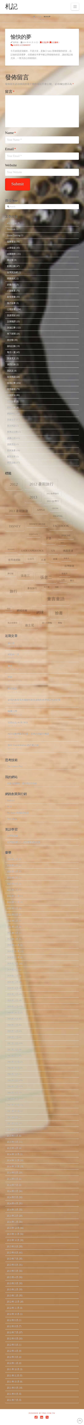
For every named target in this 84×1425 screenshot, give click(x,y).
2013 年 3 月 (12, 1283)
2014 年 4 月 (12, 1203)
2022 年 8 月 (12, 914)
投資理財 (11, 315)
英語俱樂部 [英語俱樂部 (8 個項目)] (12, 623)
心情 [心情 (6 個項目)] (63, 580)
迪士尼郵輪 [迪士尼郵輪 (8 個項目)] (47, 623)
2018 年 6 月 (12, 1031)
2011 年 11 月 (13, 1375)
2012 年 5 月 (12, 1344)
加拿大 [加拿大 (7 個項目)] (66, 558)
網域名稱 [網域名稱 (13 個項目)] (22, 610)
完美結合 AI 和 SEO (18, 722)
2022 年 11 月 (13, 896)
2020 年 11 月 (13, 951)
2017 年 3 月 (12, 1043)
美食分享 (11, 420)
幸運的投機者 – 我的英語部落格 (22, 783)
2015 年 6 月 (12, 1135)
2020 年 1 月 (12, 1006)
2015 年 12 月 (13, 1105)
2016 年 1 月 (12, 1099)
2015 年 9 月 (12, 1117)
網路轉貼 (11, 413)
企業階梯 (11, 254)
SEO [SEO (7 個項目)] (62, 543)
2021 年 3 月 (12, 933)
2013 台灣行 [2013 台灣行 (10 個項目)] (53, 501)
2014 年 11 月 (13, 1160)
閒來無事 (11, 450)
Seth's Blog (12, 819)
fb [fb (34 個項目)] (48, 538)
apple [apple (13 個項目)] (41, 509)
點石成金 (12, 688)
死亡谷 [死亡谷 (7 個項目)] (46, 587)
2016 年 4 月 (12, 1092)
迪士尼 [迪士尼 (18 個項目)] (29, 625)
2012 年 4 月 (12, 1351)
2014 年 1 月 (12, 1222)
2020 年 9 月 (12, 963)
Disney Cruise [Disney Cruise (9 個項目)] (37, 524)
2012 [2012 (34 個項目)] (14, 484)
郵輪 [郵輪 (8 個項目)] (60, 623)
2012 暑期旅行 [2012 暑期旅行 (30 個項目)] (41, 484)
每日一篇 (11, 352)
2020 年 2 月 (12, 1000)
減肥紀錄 (11, 364)
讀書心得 (11, 438)
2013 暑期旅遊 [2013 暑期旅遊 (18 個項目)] (18, 511)
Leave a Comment (21, 45)
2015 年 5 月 (12, 1142)
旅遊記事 (11, 327)
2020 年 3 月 (12, 994)
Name (10, 133)
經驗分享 (11, 407)
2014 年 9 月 (12, 1172)
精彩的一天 (13, 654)
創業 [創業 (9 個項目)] (55, 559)
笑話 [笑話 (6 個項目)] (8, 608)
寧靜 (10, 677)
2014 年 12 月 (13, 1154)
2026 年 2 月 (12, 859)
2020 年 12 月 (13, 945)
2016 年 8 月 (12, 1080)
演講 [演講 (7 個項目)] (57, 587)
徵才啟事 (11, 303)
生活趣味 (54, 42)
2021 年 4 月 (12, 927)
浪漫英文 (11, 358)
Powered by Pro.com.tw (42, 1413)
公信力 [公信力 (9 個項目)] (31, 559)
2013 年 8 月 (12, 1252)
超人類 (11, 643)
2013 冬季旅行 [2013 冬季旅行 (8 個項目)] (52, 494)
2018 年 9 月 (12, 1019)
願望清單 (11, 456)
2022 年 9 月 (12, 908)
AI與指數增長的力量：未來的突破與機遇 (28, 733)
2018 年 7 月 (12, 1025)
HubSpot (11, 800)
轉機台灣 (12, 711)
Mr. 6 (9, 806)
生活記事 (44, 42)
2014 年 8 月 (12, 1179)
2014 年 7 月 (12, 1185)
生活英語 (11, 377)
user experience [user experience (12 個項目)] (32, 550)
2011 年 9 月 (12, 1387)
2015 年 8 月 (12, 1123)
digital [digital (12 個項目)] (58, 516)
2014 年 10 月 (13, 1166)
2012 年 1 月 (12, 1363)
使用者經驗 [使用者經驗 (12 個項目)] (14, 559)
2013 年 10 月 (13, 1240)
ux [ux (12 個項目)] (53, 550)
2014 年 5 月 (12, 1197)
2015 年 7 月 (12, 1129)
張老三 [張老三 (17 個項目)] (25, 575)
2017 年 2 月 (12, 1049)
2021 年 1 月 (12, 939)
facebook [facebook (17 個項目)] (61, 525)
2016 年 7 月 (12, 1086)
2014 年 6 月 (12, 1191)
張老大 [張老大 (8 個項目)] (65, 574)
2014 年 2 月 (12, 1215)
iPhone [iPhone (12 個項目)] (66, 535)
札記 (11, 6)
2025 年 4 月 (12, 871)
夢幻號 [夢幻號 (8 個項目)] (10, 574)
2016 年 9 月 (12, 1074)
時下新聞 (11, 333)
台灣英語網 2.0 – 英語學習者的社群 (23, 842)
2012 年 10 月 (13, 1314)
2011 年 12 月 (13, 1369)
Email (10, 149)
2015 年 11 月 (13, 1111)
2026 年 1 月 (12, 865)
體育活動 (11, 463)
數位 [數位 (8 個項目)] (72, 580)
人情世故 (11, 248)
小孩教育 (11, 290)
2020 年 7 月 (12, 976)
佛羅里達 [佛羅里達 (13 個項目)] (68, 550)
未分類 (10, 340)
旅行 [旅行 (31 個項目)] (13, 591)
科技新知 (11, 395)
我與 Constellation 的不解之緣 (23, 745)
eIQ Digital (12, 223)
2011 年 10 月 (13, 1381)
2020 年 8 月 (12, 970)
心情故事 (11, 309)
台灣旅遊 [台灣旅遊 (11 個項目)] (69, 566)
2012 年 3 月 (12, 1357)
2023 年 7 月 (12, 890)
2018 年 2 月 (12, 1037)
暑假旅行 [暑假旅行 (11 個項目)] (32, 588)
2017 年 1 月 (12, 1056)
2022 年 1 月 (12, 920)
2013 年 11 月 (13, 1234)
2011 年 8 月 (12, 1394)
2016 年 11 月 (13, 1068)
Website (11, 165)
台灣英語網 (12, 272)
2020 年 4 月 (12, 988)
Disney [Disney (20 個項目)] (15, 526)
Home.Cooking (13, 235)
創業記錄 (11, 266)
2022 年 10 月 (13, 902)
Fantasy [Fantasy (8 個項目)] (33, 534)
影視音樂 (11, 297)
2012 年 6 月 (12, 1338)
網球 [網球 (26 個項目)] (40, 612)
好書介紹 (11, 284)
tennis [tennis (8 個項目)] (11, 549)
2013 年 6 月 (12, 1265)
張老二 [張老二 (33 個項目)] (46, 577)
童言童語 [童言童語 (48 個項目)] (56, 598)
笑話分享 (11, 401)
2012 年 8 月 (12, 1326)
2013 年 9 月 (12, 1246)
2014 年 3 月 (12, 1209)
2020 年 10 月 (13, 957)
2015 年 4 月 (12, 1148)
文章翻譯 (11, 321)
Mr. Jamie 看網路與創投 (18, 813)
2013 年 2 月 (12, 1289)
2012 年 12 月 (13, 1301)
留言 (10, 92)
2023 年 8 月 (12, 884)
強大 (10, 665)
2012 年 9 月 (12, 1320)
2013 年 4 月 (12, 1277)
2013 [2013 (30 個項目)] (33, 497)
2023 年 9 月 (12, 877)
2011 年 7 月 (12, 1400)
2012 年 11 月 (13, 1308)
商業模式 (11, 278)
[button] (75, 6)
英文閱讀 (11, 426)
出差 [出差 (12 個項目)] (43, 559)
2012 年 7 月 (12, 1332)
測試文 (10, 370)
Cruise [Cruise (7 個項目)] (55, 508)
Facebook (11, 229)
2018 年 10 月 (13, 1013)
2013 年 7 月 (12, 1258)
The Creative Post (14, 766)
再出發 (10, 260)
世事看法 (11, 241)
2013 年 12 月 (13, 1228)
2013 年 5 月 (12, 1271)
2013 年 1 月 (12, 1295)
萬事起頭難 (12, 432)
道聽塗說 (11, 444)
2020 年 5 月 (12, 982)
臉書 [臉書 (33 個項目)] (59, 613)
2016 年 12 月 (13, 1062)
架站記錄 (11, 346)
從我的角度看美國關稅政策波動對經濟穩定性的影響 (34, 699)
